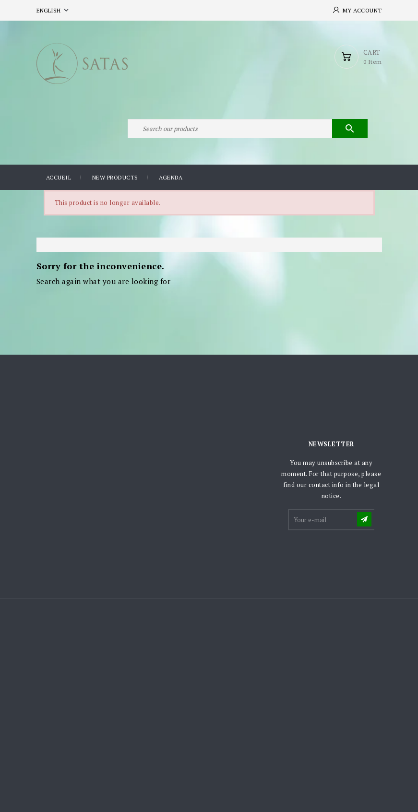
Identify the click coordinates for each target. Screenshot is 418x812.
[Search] (248, 128)
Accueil (59, 177)
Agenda (170, 177)
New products (115, 177)
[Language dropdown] (53, 10)
